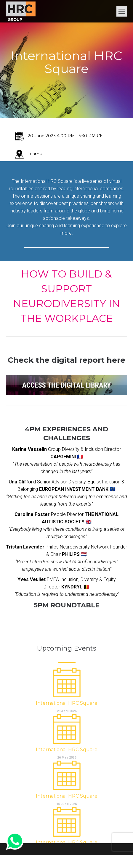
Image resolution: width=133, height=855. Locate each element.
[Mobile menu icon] (121, 11)
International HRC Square (66, 703)
